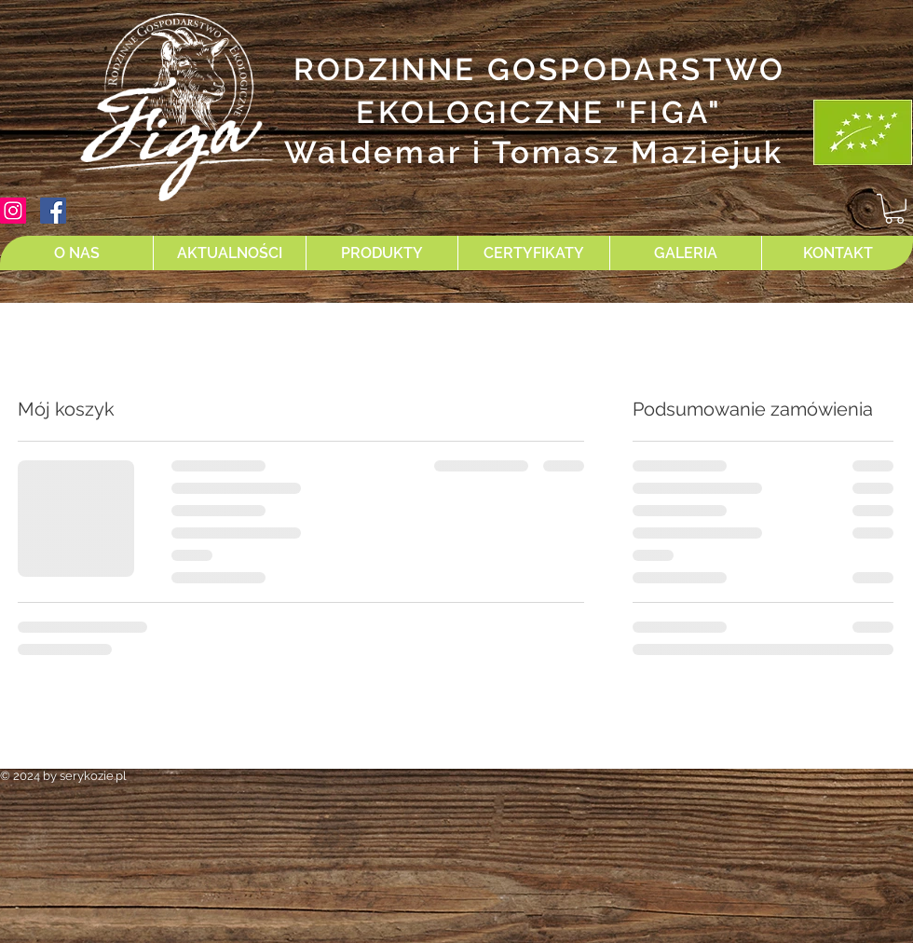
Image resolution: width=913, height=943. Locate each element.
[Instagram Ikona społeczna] (13, 211)
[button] (894, 209)
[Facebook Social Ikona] (53, 211)
